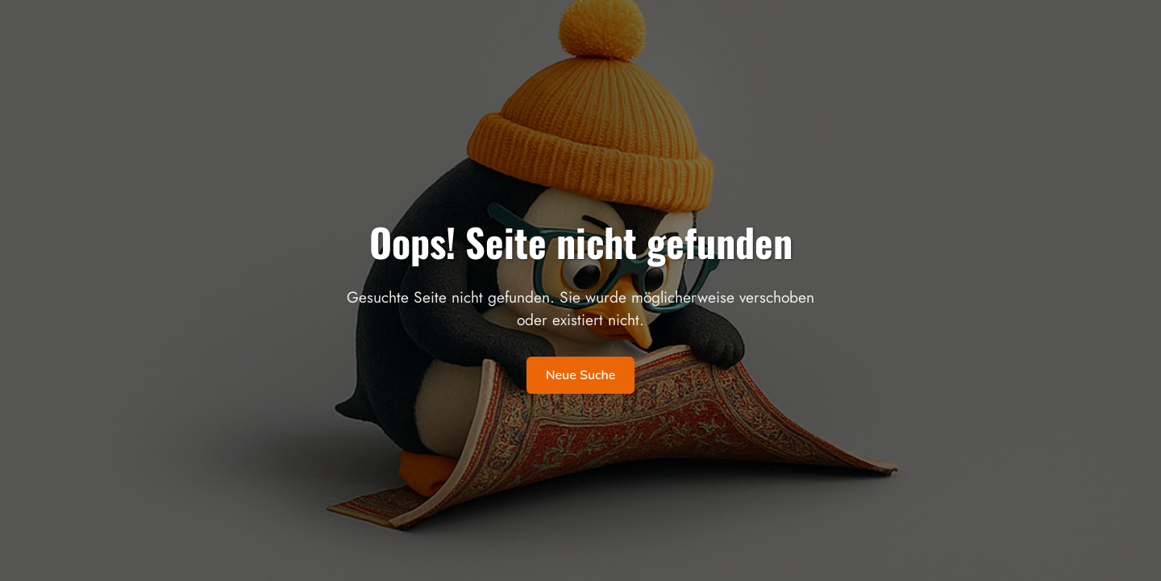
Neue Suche (581, 375)
